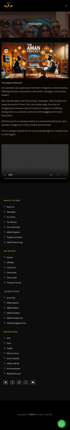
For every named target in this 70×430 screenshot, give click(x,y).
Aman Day (11, 298)
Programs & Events (14, 237)
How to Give (12, 277)
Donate (10, 257)
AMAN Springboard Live (16, 323)
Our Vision (11, 217)
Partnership (11, 272)
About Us (10, 207)
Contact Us (11, 267)
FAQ (8, 338)
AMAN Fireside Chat (15, 318)
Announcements (13, 368)
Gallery (9, 348)
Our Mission (12, 222)
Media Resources (14, 373)
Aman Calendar (13, 358)
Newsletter (11, 212)
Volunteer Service (14, 283)
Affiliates (10, 262)
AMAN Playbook (13, 232)
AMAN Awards (12, 303)
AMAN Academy (13, 313)
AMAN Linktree (13, 363)
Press (9, 343)
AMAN (32, 414)
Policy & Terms (13, 353)
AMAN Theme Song (14, 242)
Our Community (13, 227)
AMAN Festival (12, 308)
